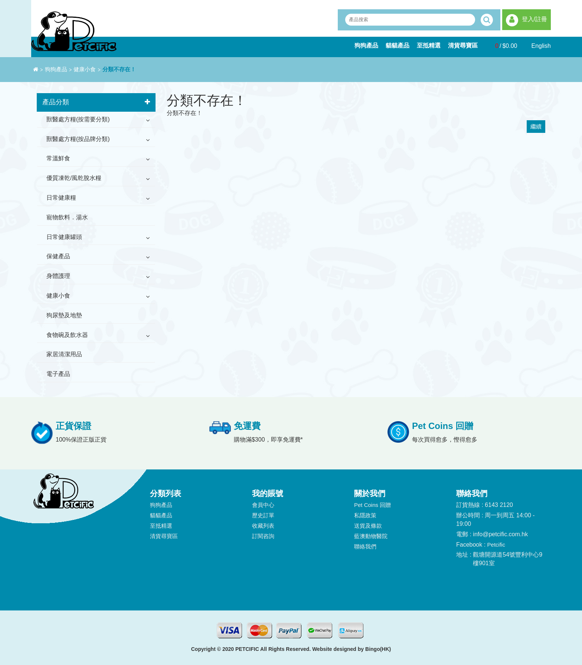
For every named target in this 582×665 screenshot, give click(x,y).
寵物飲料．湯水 (67, 217)
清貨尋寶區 (463, 45)
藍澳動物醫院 (371, 536)
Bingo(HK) (378, 649)
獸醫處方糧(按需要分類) (78, 119)
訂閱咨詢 (263, 536)
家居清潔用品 (64, 354)
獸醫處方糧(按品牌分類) (78, 139)
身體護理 (58, 276)
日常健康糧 (61, 197)
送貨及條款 (368, 525)
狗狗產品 (366, 45)
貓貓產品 (397, 45)
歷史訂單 (263, 515)
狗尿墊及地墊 (64, 315)
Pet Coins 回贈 (372, 505)
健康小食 (84, 69)
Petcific (496, 544)
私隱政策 (365, 515)
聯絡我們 (365, 546)
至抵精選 (429, 45)
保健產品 (58, 256)
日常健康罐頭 (64, 237)
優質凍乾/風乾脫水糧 (73, 178)
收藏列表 (263, 525)
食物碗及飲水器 (67, 335)
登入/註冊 (534, 19)
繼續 (536, 126)
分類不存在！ (119, 69)
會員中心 (263, 505)
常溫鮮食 (58, 158)
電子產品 (58, 374)
